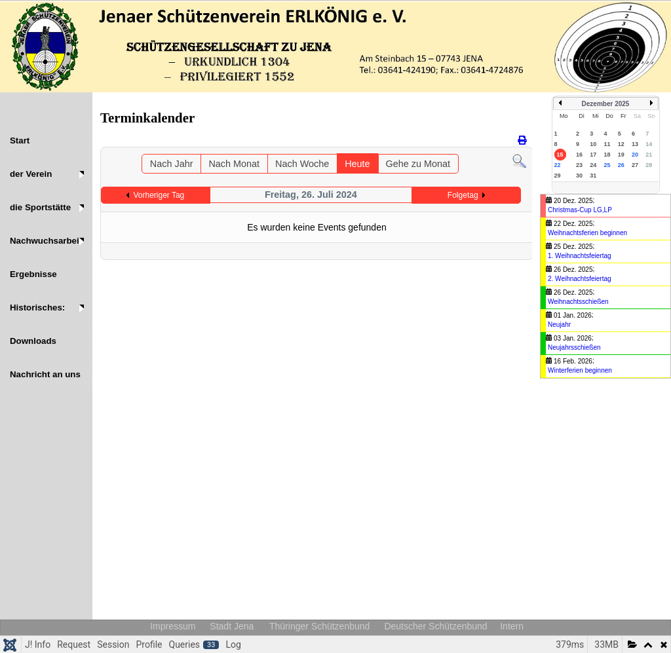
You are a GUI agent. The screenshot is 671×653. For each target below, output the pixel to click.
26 (621, 165)
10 (593, 144)
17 (593, 154)
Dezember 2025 (606, 103)
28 (648, 165)
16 (579, 154)
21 (648, 154)
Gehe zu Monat (418, 164)
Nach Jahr (171, 164)
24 (593, 165)
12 (621, 144)
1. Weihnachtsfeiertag (579, 255)
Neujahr (559, 324)
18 (607, 154)
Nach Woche (302, 164)
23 (579, 165)
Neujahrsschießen (574, 347)
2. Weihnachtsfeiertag (579, 278)
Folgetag (463, 195)
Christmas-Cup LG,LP (580, 210)
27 (635, 165)
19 (621, 154)
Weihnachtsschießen (578, 301)
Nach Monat (233, 164)
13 (635, 144)
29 (557, 175)
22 (557, 165)
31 (593, 175)
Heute (357, 164)
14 (648, 144)
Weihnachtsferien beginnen (587, 232)
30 (579, 175)
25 (607, 165)
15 (560, 154)
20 (635, 154)
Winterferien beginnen (580, 370)
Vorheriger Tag (158, 195)
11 (607, 144)
